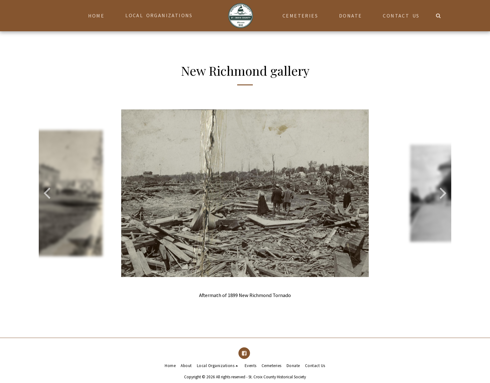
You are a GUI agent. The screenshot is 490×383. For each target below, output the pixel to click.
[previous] (48, 193)
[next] (441, 193)
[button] (162, 15)
